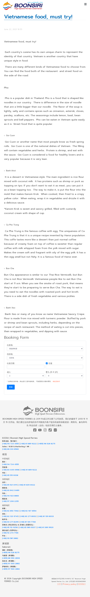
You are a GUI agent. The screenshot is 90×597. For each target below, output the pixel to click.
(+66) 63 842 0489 (10, 490)
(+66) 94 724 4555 (10, 444)
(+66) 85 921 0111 (9, 485)
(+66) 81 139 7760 (28, 522)
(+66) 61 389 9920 (45, 527)
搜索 (11, 387)
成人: (9, 372)
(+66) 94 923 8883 (10, 496)
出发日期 (10, 363)
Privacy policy (69, 584)
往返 (50, 363)
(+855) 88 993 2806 (11, 558)
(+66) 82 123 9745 (10, 516)
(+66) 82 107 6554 (28, 511)
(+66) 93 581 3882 (10, 538)
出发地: (10, 345)
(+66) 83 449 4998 (10, 470)
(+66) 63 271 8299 (10, 522)
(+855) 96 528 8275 (46, 444)
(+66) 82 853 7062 (10, 511)
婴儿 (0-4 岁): (52, 372)
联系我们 (82, 584)
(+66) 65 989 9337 (27, 527)
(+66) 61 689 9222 (28, 444)
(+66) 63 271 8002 (28, 516)
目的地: (10, 354)
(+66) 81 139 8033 (46, 516)
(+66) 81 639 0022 (27, 485)
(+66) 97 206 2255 (10, 501)
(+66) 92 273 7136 (10, 533)
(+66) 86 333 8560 (10, 449)
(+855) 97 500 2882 (11, 563)
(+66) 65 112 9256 (10, 527)
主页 (59, 584)
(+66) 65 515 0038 (10, 475)
